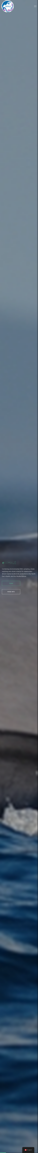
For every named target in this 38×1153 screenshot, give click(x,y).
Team (11, 584)
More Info (11, 592)
